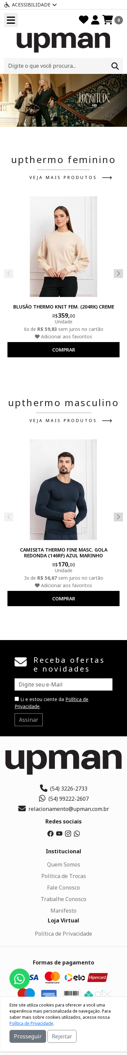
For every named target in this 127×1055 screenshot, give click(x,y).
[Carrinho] (112, 20)
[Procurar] (115, 66)
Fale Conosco (63, 887)
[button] (55, 118)
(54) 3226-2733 (63, 788)
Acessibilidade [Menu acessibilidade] (30, 4)
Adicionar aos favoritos (63, 336)
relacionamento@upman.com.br (63, 809)
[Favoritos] (83, 20)
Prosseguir (28, 1036)
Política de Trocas (63, 876)
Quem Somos (63, 864)
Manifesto (63, 910)
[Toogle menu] (11, 20)
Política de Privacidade (63, 933)
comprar (63, 349)
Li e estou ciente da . (51, 703)
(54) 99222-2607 (63, 799)
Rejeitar (62, 1036)
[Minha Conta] (95, 20)
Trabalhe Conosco (63, 899)
